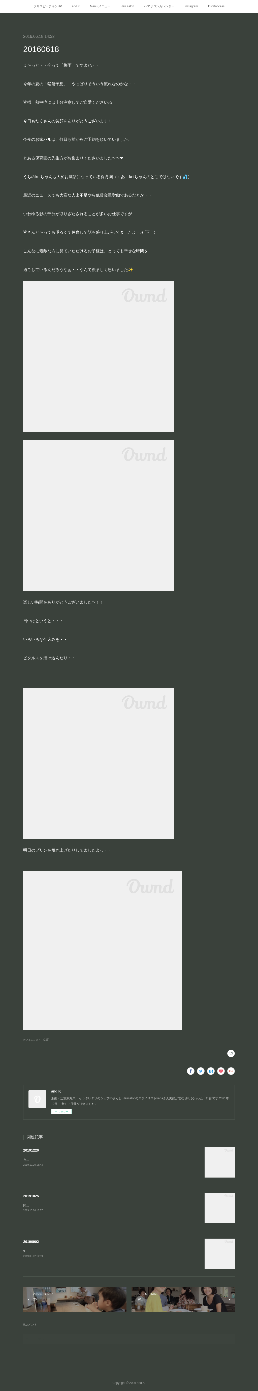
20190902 (31, 1242)
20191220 (31, 1150)
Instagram (191, 6)
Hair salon (127, 6)
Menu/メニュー (100, 6)
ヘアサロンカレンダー (159, 6)
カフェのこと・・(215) (36, 1039)
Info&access (216, 6)
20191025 (31, 1196)
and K (76, 6)
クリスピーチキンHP (48, 6)
